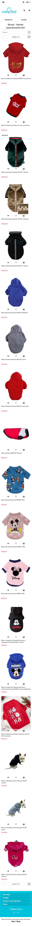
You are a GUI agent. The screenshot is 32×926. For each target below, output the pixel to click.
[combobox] (16, 32)
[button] (28, 2)
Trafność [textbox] (4, 32)
